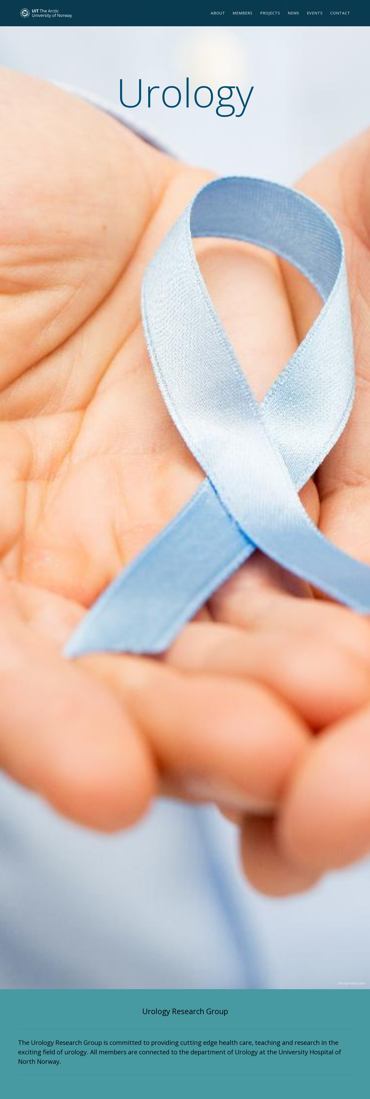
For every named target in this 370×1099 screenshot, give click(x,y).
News (293, 19)
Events (315, 19)
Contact (340, 19)
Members (243, 19)
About (218, 19)
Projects (270, 19)
